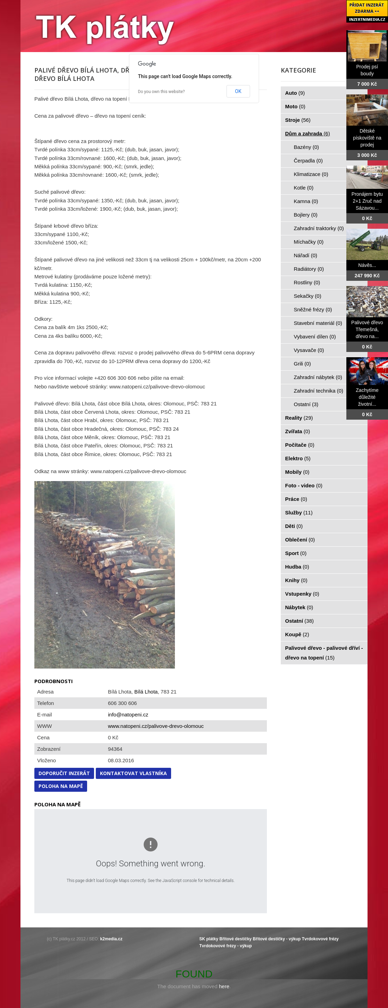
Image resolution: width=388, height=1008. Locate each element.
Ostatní (306, 404)
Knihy (296, 580)
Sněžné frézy (313, 309)
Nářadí (306, 255)
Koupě (297, 634)
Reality (299, 418)
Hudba (297, 567)
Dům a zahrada (307, 133)
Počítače (299, 445)
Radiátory (309, 269)
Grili (302, 364)
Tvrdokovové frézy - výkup (225, 945)
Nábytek (299, 607)
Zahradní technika (319, 391)
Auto (295, 93)
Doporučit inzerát (64, 773)
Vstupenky (302, 594)
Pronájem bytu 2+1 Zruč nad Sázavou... (367, 201)
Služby (299, 512)
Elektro (298, 458)
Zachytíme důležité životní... (367, 397)
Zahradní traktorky (319, 228)
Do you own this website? (161, 91)
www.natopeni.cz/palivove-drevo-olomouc (156, 726)
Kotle (304, 188)
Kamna (306, 201)
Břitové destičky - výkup (277, 938)
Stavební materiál (318, 323)
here (224, 986)
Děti (294, 526)
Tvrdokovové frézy (320, 938)
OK (238, 91)
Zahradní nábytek (318, 377)
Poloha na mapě (61, 786)
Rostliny (307, 282)
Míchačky (309, 242)
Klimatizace (311, 174)
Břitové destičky (235, 938)
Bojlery (306, 215)
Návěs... (367, 265)
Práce (296, 499)
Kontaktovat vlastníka (133, 773)
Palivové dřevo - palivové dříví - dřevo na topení (324, 653)
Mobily (297, 472)
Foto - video (304, 485)
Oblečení (300, 540)
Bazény (306, 147)
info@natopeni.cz (128, 714)
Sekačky (307, 296)
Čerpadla (308, 160)
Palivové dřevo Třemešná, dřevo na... (367, 329)
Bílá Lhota (146, 692)
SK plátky (208, 938)
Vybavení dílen (315, 336)
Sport (296, 553)
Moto (295, 106)
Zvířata (297, 431)
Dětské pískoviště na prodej (367, 138)
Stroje (298, 120)
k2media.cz (111, 938)
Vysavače (309, 350)
